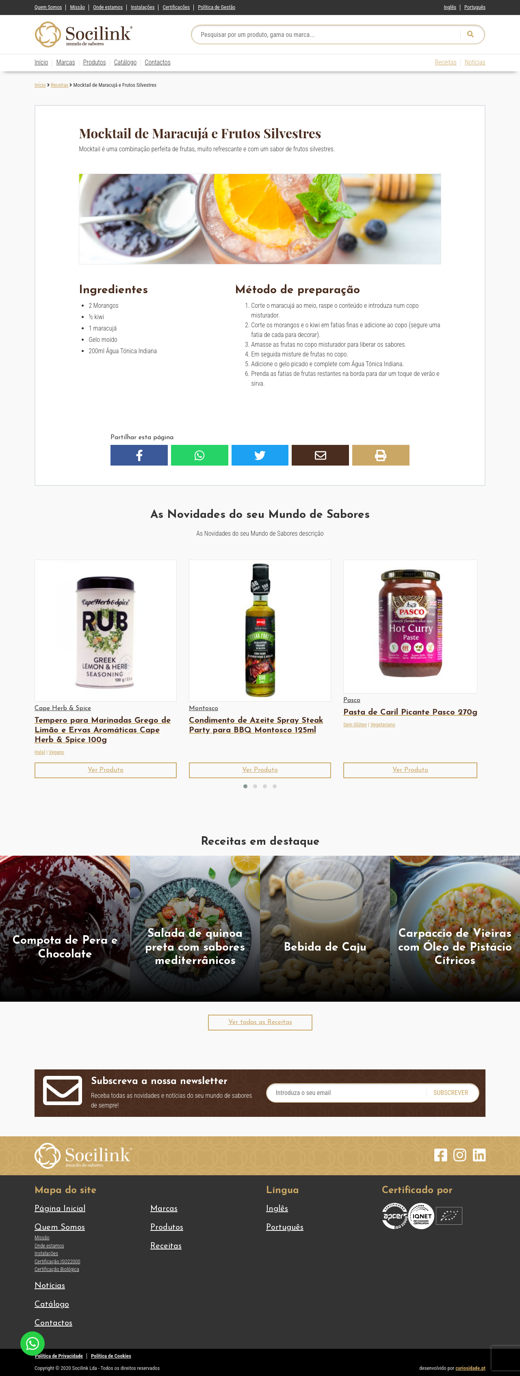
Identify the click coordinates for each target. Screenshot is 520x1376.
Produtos (94, 62)
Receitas (446, 62)
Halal (40, 752)
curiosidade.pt (470, 1368)
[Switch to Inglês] (450, 5)
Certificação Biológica (57, 1269)
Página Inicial (60, 1209)
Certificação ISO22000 (57, 1261)
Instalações (142, 7)
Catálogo (125, 62)
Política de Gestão (216, 7)
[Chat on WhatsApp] (32, 1343)
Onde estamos (108, 7)
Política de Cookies (111, 1356)
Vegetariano (382, 724)
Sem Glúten (355, 724)
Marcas (65, 62)
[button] (139, 455)
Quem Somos (48, 7)
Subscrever (450, 1093)
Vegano (56, 752)
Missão (77, 7)
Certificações (176, 7)
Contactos (158, 62)
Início (41, 62)
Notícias (475, 62)
